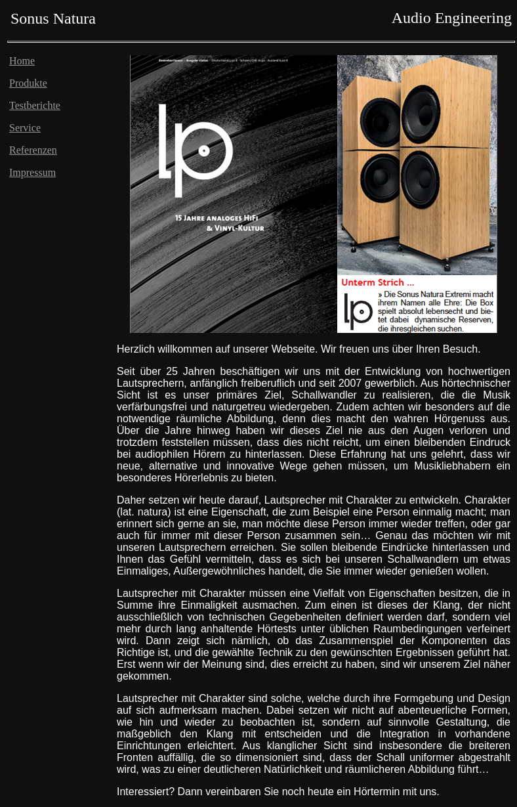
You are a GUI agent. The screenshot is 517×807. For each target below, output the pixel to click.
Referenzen (33, 150)
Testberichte (34, 105)
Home (22, 60)
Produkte (28, 83)
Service (25, 127)
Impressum (32, 172)
